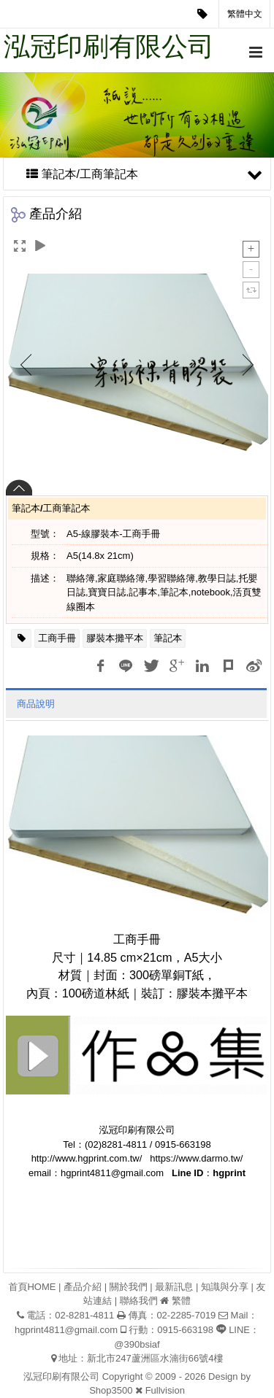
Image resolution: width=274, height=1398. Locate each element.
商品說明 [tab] (36, 703)
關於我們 (129, 1286)
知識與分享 (224, 1286)
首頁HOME (32, 1286)
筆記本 (167, 638)
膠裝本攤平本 (114, 638)
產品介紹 (83, 1286)
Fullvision (165, 1390)
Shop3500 (110, 1390)
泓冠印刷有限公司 (109, 46)
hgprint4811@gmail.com (66, 1329)
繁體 (181, 1300)
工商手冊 (57, 638)
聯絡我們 (139, 1300)
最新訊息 (174, 1286)
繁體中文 (244, 14)
